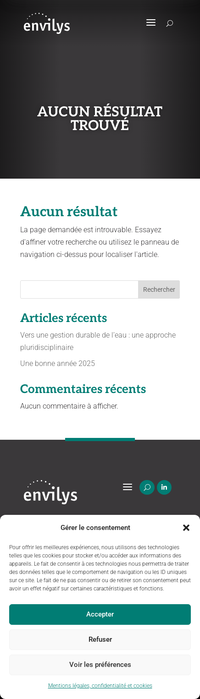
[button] (186, 527)
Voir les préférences (100, 665)
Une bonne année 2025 (57, 363)
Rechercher (159, 289)
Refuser (100, 639)
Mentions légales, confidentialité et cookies (100, 686)
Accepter (100, 614)
